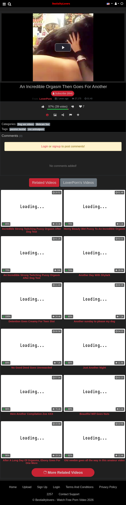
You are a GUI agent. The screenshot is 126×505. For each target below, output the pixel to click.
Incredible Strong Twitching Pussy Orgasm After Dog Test (31, 230)
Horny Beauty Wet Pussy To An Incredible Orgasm (94, 228)
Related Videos (44, 183)
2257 (50, 494)
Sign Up (42, 487)
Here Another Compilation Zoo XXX (31, 413)
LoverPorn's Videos (78, 183)
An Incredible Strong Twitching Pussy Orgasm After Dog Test (31, 276)
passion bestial (18, 129)
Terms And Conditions (80, 487)
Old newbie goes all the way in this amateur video (94, 460)
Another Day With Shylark (94, 275)
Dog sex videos (26, 124)
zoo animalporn (36, 129)
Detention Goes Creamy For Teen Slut (32, 321)
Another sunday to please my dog (94, 321)
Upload (26, 487)
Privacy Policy (108, 487)
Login (56, 487)
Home (13, 487)
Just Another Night (94, 367)
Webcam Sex (42, 124)
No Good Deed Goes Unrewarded (31, 367)
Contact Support (69, 494)
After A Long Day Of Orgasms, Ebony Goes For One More (31, 462)
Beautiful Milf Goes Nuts (94, 413)
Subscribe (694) (63, 93)
